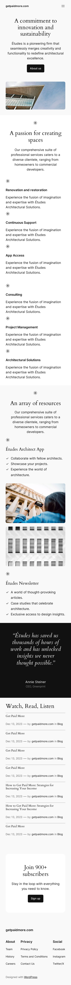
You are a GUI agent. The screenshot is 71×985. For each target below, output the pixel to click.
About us (35, 68)
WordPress (30, 977)
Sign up (35, 898)
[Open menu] (63, 6)
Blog (60, 723)
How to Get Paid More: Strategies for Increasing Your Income (30, 787)
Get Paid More (15, 716)
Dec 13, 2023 (14, 723)
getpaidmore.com (17, 6)
